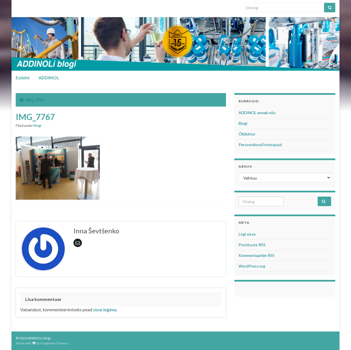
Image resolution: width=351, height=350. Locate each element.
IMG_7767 (35, 100)
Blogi (37, 125)
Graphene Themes (54, 343)
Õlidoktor (247, 134)
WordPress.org (252, 266)
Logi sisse (247, 234)
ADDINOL (48, 77)
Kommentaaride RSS (256, 255)
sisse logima (104, 309)
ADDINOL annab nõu (257, 112)
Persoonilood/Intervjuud (260, 144)
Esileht (23, 77)
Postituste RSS (252, 244)
